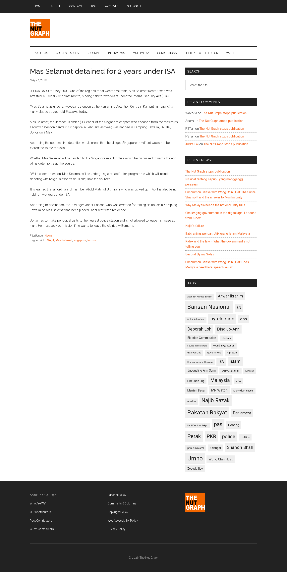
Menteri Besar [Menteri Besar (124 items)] (196, 390)
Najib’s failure (194, 226)
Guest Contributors (42, 529)
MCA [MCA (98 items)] (238, 381)
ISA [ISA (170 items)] (221, 361)
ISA (49, 240)
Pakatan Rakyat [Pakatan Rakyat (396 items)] (207, 412)
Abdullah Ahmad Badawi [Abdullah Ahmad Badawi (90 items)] (199, 296)
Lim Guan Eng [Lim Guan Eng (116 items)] (195, 381)
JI (53, 240)
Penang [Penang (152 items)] (233, 425)
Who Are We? (38, 503)
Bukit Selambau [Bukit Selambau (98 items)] (195, 319)
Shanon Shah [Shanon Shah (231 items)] (240, 447)
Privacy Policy (116, 529)
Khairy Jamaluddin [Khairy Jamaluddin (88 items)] (230, 371)
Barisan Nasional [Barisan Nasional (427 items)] (209, 306)
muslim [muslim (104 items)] (191, 401)
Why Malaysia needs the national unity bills (215, 205)
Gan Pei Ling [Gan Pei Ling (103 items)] (194, 352)
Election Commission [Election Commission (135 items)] (201, 338)
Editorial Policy (117, 494)
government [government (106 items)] (214, 352)
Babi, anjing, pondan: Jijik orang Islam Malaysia (217, 233)
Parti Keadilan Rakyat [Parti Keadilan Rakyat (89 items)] (197, 425)
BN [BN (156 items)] (239, 308)
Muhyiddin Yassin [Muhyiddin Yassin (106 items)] (243, 390)
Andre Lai (192, 144)
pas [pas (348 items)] (218, 424)
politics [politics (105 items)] (245, 437)
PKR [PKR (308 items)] (211, 436)
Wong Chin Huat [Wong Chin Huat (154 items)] (220, 459)
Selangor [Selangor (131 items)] (215, 448)
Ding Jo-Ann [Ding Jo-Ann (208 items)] (228, 329)
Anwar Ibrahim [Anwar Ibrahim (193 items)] (230, 296)
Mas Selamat (64, 240)
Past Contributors (41, 520)
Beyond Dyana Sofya (199, 254)
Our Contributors (40, 512)
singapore (80, 240)
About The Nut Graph (43, 494)
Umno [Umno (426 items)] (195, 458)
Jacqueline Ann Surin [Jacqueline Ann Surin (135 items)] (201, 370)
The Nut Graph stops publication (224, 113)
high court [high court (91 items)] (232, 352)
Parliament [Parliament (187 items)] (242, 413)
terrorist (92, 240)
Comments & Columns (122, 503)
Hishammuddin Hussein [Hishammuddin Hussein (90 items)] (200, 362)
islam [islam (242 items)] (235, 361)
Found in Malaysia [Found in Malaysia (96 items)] (197, 345)
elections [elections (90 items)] (226, 338)
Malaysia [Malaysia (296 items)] (220, 380)
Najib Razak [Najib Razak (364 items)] (215, 400)
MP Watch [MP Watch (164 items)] (219, 390)
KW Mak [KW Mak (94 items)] (249, 370)
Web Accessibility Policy (123, 520)
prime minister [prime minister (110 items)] (195, 447)
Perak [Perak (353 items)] (194, 436)
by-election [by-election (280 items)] (222, 319)
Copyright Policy (118, 512)
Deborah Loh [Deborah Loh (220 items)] (199, 329)
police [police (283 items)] (228, 436)
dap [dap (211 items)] (243, 318)
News (48, 235)
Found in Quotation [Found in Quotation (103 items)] (224, 345)
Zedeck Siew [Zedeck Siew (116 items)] (195, 468)
